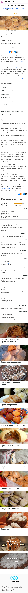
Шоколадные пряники (10, 488)
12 (7, 13)
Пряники (5, 529)
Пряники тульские (9, 405)
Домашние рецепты (13, 79)
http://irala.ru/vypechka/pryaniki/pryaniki (10, 263)
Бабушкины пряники (10, 509)
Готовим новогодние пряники (14, 425)
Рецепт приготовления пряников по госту (11, 341)
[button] (26, 1)
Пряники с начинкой (10, 446)
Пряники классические (11, 362)
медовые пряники (6, 188)
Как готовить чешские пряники (10, 383)
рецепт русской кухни (14, 67)
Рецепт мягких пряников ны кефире (13, 467)
